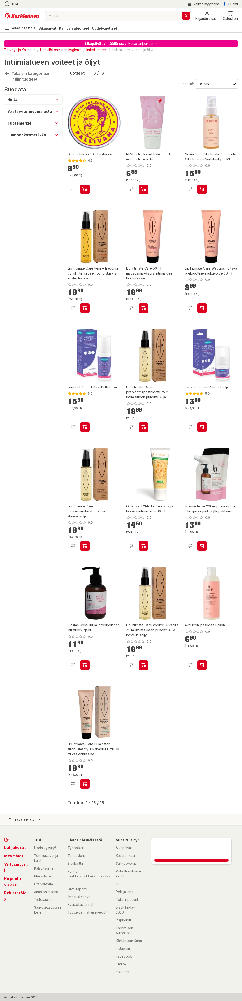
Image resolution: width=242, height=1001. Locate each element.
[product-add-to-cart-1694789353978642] (143, 189)
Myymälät (13, 856)
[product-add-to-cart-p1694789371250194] (143, 546)
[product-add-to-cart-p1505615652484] (85, 189)
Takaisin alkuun (25, 819)
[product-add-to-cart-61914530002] (202, 427)
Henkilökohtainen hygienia (61, 50)
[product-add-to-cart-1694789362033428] (202, 308)
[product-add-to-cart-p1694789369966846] (202, 546)
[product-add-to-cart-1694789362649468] (143, 308)
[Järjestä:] (216, 83)
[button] (207, 15)
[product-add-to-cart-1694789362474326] (85, 546)
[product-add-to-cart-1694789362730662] (85, 308)
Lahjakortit (15, 847)
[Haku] (186, 16)
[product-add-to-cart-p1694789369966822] (85, 665)
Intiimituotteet (96, 50)
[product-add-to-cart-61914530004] (85, 427)
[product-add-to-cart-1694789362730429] (143, 665)
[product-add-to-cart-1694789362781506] (143, 427)
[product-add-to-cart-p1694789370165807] (202, 665)
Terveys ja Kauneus (19, 50)
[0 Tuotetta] (230, 15)
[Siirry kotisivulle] (22, 16)
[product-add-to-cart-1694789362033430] (85, 784)
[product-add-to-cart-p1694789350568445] (202, 189)
